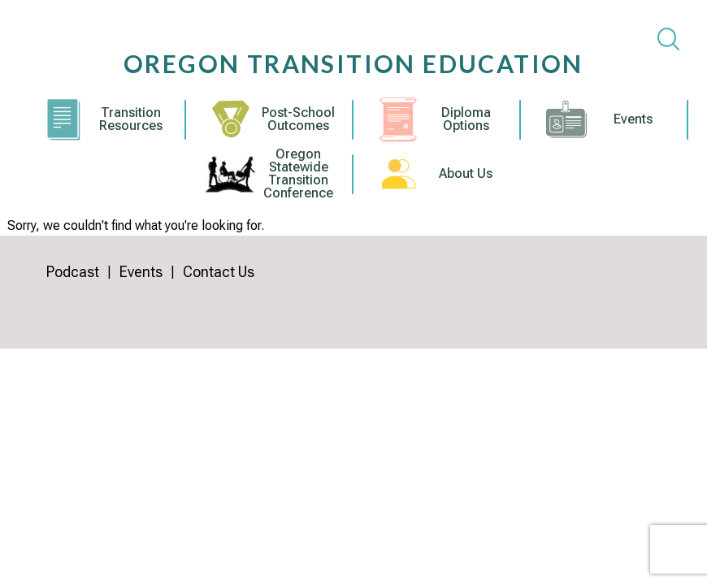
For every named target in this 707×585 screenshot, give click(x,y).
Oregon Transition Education (353, 63)
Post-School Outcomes (298, 119)
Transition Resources (131, 119)
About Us (465, 173)
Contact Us (218, 271)
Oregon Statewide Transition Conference (298, 174)
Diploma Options (466, 119)
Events (633, 119)
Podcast (72, 271)
